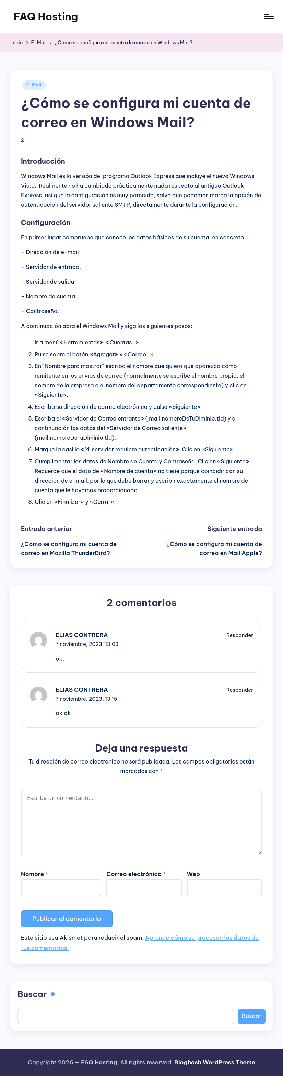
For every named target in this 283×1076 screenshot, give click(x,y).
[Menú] (268, 16)
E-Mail (34, 84)
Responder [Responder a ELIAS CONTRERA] (239, 635)
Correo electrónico (136, 874)
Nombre (34, 874)
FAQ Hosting (46, 16)
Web (193, 874)
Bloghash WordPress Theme (214, 1062)
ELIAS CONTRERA (82, 635)
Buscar (32, 994)
